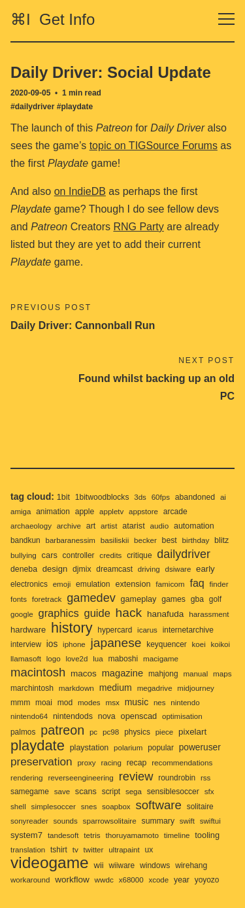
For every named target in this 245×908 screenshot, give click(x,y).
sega (133, 791)
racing (111, 763)
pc (93, 732)
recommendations (182, 762)
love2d (76, 659)
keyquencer (166, 644)
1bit (63, 497)
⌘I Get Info (52, 19)
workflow (72, 879)
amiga (20, 511)
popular (161, 747)
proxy (86, 763)
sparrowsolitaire (110, 820)
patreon (62, 730)
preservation (41, 761)
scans (86, 791)
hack (129, 613)
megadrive (154, 688)
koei (199, 644)
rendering (26, 777)
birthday (196, 540)
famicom (169, 584)
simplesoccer (53, 806)
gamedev (91, 597)
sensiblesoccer (173, 791)
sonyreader (29, 821)
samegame (29, 791)
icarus (147, 630)
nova (107, 716)
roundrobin (176, 777)
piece (164, 732)
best (169, 540)
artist (109, 525)
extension (132, 584)
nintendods (73, 716)
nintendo (185, 703)
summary (158, 821)
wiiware (121, 865)
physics (137, 732)
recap (137, 762)
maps (222, 673)
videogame (49, 862)
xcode (158, 880)
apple (85, 511)
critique (139, 555)
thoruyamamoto (132, 835)
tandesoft (63, 835)
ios (52, 644)
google (21, 614)
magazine (122, 673)
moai (43, 702)
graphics (58, 613)
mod (65, 702)
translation (27, 850)
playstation (89, 747)
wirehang (191, 865)
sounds (66, 821)
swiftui (210, 821)
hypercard (114, 630)
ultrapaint (124, 850)
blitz (221, 540)
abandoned (195, 497)
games (173, 599)
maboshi (123, 658)
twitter (94, 850)
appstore (143, 511)
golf (215, 599)
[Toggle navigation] (226, 19)
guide (97, 613)
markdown (76, 688)
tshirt (58, 849)
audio (159, 525)
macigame (160, 658)
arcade (175, 511)
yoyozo (207, 879)
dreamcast (114, 569)
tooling (207, 835)
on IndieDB (80, 191)
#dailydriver (32, 106)
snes (89, 807)
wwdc (104, 879)
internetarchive (188, 630)
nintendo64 (29, 716)
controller (79, 555)
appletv (111, 511)
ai (223, 497)
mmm (20, 702)
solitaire (200, 806)
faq (196, 583)
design (54, 569)
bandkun (25, 540)
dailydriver (183, 554)
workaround (30, 880)
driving (149, 569)
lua (98, 659)
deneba (23, 569)
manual (195, 674)
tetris (92, 835)
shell (18, 807)
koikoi (221, 644)
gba (197, 599)
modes (89, 703)
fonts (18, 599)
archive (69, 526)
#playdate (75, 106)
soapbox (116, 807)
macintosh (37, 672)
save (62, 791)
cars (49, 555)
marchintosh (32, 688)
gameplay (139, 599)
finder (219, 584)
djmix (82, 569)
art (91, 526)
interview (25, 644)
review (136, 776)
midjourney (195, 688)
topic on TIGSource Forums (154, 145)
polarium (128, 748)
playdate (37, 745)
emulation (93, 584)
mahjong (163, 673)
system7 (26, 835)
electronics (29, 584)
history (72, 628)
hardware (28, 630)
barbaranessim (70, 540)
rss (205, 778)
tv (75, 849)
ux (148, 849)
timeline (177, 835)
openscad (139, 716)
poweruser (200, 747)
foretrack (47, 599)
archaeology (31, 526)
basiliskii (115, 540)
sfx (209, 791)
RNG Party (138, 226)
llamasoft (25, 658)
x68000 (131, 880)
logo (53, 659)
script (111, 791)
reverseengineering (80, 777)
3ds (140, 497)
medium (115, 687)
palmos (22, 732)
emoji (62, 584)
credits (110, 555)
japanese (116, 643)
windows (155, 865)
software (158, 805)
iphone (74, 644)
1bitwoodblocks (102, 497)
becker (145, 540)
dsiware (178, 569)
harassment (209, 614)
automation (194, 526)
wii (99, 865)
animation (53, 511)
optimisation (182, 716)
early (205, 569)
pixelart (192, 732)
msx (112, 702)
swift (187, 821)
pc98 (111, 731)
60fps (161, 497)
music (136, 702)
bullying (23, 555)
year (181, 879)
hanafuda (165, 614)
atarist (133, 526)
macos (84, 673)
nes (160, 703)
